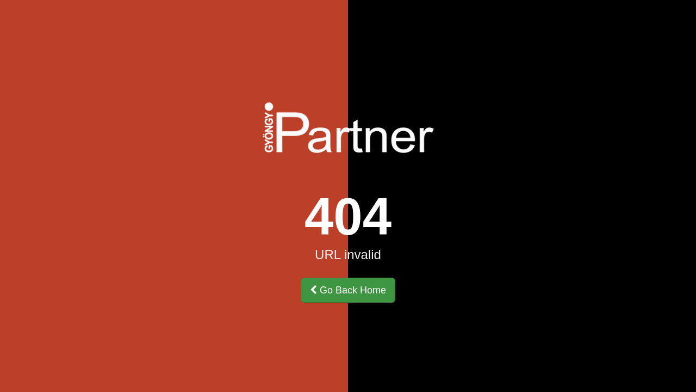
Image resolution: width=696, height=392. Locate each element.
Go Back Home (348, 290)
